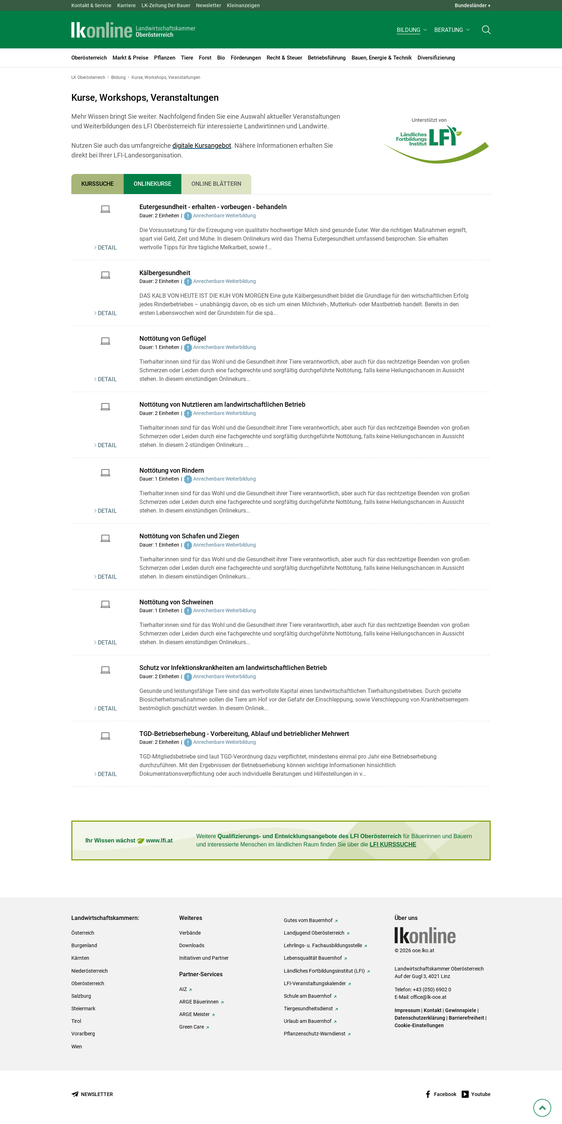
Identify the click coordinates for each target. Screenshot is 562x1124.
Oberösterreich (87, 983)
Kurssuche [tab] (97, 183)
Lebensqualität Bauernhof (313, 958)
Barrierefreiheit (466, 1018)
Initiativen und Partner (204, 958)
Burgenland (84, 945)
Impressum (407, 1010)
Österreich (82, 933)
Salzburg (81, 996)
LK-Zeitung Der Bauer (166, 5)
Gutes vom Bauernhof (308, 920)
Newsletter (208, 5)
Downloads (191, 945)
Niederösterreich (89, 971)
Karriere (126, 5)
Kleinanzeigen (243, 5)
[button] (413, 31)
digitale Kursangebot (201, 145)
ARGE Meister (194, 1014)
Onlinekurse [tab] (152, 183)
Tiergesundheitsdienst (308, 1008)
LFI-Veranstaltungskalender (315, 983)
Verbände (190, 933)
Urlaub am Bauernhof (308, 1021)
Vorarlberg (83, 1033)
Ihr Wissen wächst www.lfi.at (128, 841)
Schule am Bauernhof (308, 996)
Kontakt (433, 1010)
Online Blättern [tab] (216, 183)
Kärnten (80, 958)
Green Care (191, 1027)
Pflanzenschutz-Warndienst (315, 1033)
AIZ (183, 989)
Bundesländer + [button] (473, 5)
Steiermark (83, 1008)
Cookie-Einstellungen (419, 1025)
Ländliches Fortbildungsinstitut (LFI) (324, 971)
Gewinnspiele (460, 1010)
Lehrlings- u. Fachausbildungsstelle (323, 945)
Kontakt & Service (91, 5)
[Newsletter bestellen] (92, 1094)
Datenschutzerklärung (420, 1018)
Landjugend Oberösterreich (314, 933)
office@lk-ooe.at (428, 997)
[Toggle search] (486, 31)
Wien (76, 1046)
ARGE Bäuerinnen (199, 1002)
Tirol (76, 1021)
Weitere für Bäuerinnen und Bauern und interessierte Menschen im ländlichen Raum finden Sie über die (334, 840)
